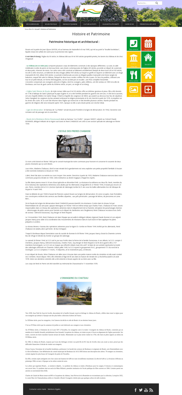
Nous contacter (134, 45)
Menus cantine (134, 76)
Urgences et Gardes (148, 91)
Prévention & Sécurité (148, 24)
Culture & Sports (89, 24)
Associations (148, 59)
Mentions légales (54, 389)
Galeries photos (134, 91)
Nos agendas (148, 45)
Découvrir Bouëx (32, 24)
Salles (148, 76)
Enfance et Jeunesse (70, 24)
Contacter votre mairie (37, 389)
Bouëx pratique (51, 24)
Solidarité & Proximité (110, 24)
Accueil (27, 2)
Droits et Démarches (134, 59)
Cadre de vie (129, 24)
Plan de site (38, 2)
